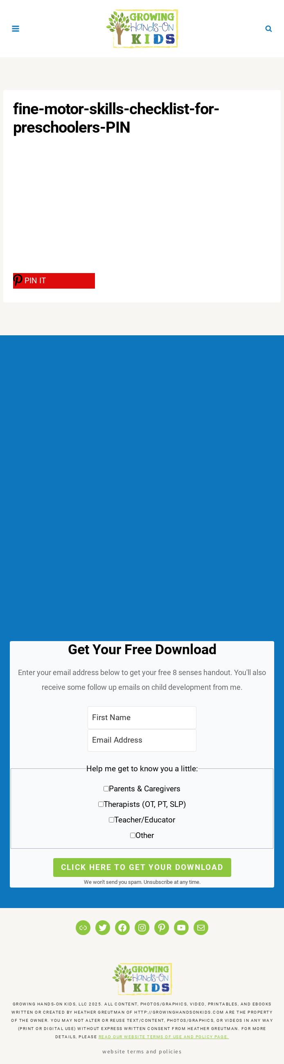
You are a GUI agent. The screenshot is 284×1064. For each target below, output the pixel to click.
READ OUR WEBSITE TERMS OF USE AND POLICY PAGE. (164, 1037)
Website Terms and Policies (142, 1051)
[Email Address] (142, 740)
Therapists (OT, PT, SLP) (145, 804)
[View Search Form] (268, 28)
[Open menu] (15, 28)
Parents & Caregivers (144, 788)
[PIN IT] (54, 281)
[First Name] (142, 717)
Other (144, 835)
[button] (142, 805)
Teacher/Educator (144, 820)
